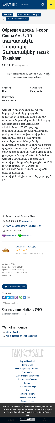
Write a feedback (14, 332)
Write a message (13, 230)
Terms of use (27, 365)
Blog (27, 390)
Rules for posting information (27, 368)
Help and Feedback (27, 361)
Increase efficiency (14, 286)
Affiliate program (28, 394)
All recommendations (14, 314)
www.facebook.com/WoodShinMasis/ (23, 226)
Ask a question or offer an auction (21, 335)
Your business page (27, 386)
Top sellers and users (27, 397)
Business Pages (27, 401)
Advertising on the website (27, 376)
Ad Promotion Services (27, 379)
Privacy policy (27, 372)
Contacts (28, 383)
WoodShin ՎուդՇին (26, 246)
